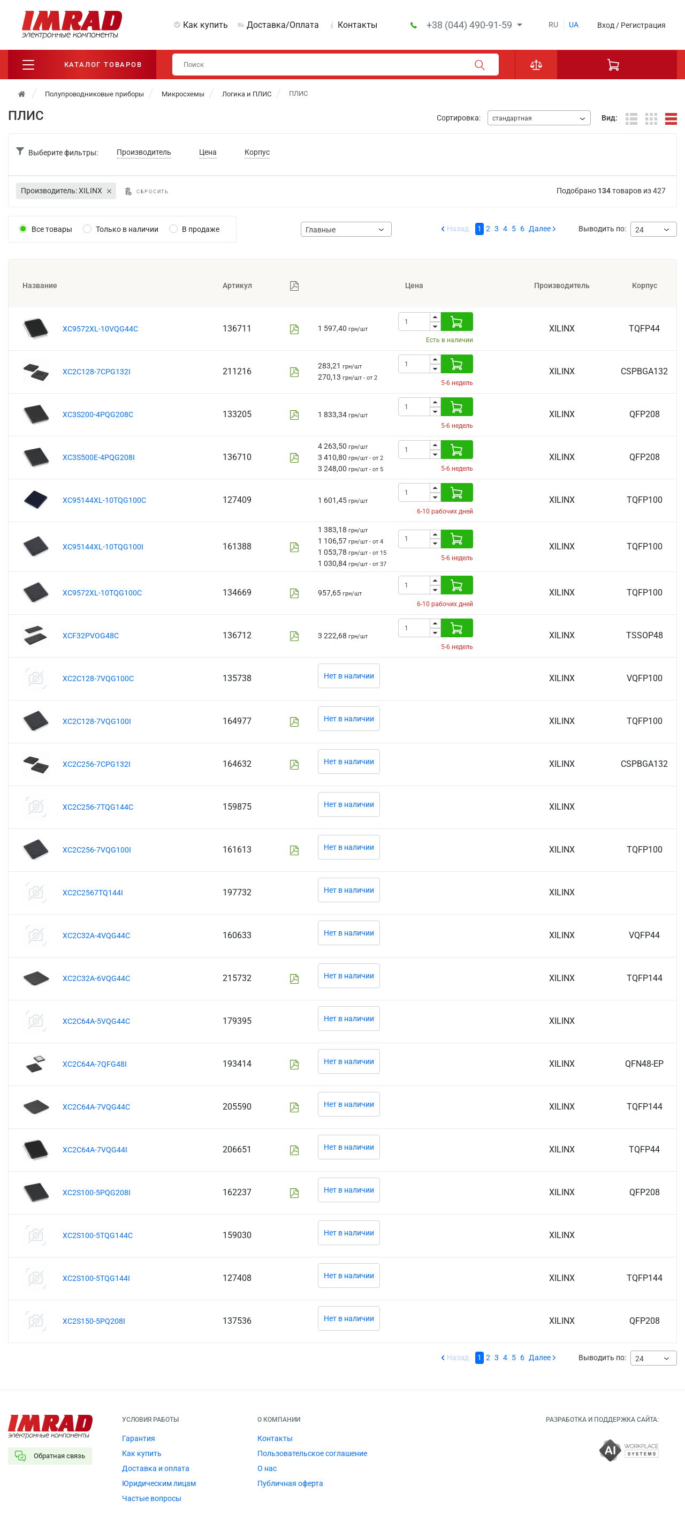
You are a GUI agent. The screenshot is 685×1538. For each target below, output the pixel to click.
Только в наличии (127, 229)
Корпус (257, 152)
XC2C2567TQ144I (93, 892)
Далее (540, 228)
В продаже (200, 229)
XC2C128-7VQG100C (98, 678)
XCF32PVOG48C (91, 635)
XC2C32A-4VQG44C (96, 935)
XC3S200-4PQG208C (98, 414)
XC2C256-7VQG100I (97, 850)
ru (553, 24)
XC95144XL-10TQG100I (103, 546)
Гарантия (138, 1438)
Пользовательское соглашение (312, 1453)
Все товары (52, 229)
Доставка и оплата (155, 1468)
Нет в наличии (349, 676)
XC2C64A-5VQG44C (96, 1021)
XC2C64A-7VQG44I (95, 1149)
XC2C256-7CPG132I (97, 764)
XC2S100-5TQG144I (96, 1278)
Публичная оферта (290, 1483)
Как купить (205, 25)
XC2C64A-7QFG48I (95, 1064)
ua (574, 24)
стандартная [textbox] (512, 118)
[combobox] (539, 117)
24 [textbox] (639, 229)
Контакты (357, 25)
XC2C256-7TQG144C (98, 807)
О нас (267, 1468)
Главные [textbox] (321, 229)
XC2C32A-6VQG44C (96, 978)
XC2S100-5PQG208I (97, 1192)
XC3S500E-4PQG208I (99, 457)
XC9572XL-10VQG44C (100, 329)
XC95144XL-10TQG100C (104, 500)
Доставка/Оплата (283, 25)
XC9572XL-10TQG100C (102, 593)
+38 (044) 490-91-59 (470, 25)
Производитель (144, 152)
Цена (208, 152)
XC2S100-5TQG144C (98, 1235)
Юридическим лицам (159, 1483)
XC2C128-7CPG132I (97, 371)
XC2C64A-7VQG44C (96, 1107)
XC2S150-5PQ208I (94, 1321)
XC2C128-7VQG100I (97, 721)
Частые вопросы (151, 1498)
